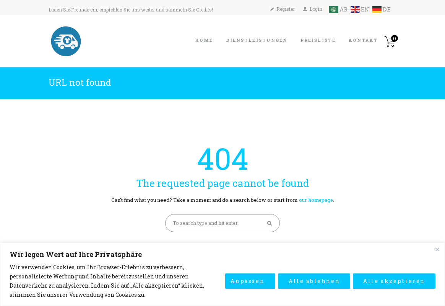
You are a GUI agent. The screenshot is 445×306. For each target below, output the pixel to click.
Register (285, 9)
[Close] (437, 249)
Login (316, 9)
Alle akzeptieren (393, 281)
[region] (222, 274)
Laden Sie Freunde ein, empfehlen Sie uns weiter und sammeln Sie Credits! (131, 10)
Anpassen (246, 281)
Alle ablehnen (313, 281)
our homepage (315, 199)
